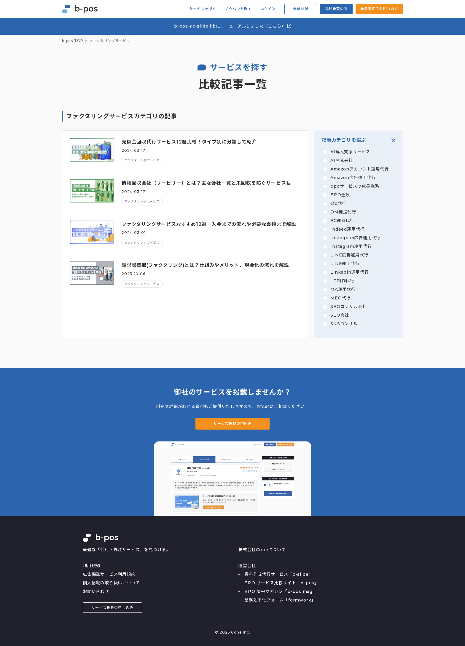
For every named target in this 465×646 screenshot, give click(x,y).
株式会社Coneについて (262, 549)
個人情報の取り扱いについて (111, 583)
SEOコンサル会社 (348, 306)
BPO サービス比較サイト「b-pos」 (281, 583)
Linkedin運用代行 (349, 272)
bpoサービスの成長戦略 (354, 186)
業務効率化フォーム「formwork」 (280, 600)
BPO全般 (340, 194)
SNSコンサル (344, 323)
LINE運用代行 (344, 263)
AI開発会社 (341, 160)
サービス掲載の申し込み (112, 607)
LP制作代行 (342, 280)
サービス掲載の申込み (232, 423)
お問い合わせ (96, 591)
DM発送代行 (343, 212)
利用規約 (91, 565)
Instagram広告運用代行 (355, 237)
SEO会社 (339, 315)
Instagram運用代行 (351, 246)
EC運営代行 (342, 220)
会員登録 (300, 9)
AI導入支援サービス (350, 151)
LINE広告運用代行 (349, 255)
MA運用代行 (343, 289)
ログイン (268, 9)
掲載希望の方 (336, 9)
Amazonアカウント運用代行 (359, 169)
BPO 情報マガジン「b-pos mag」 (280, 591)
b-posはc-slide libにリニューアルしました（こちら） (233, 26)
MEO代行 (340, 298)
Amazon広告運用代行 (353, 177)
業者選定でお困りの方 (379, 9)
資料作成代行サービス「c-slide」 (278, 574)
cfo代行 (338, 203)
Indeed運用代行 (347, 229)
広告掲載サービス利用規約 (109, 574)
